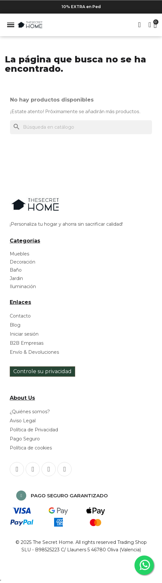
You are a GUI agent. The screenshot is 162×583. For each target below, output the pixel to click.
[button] (11, 25)
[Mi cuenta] (149, 24)
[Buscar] (81, 127)
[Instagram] (33, 469)
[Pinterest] (48, 469)
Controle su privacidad (42, 371)
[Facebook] (17, 469)
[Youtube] (64, 469)
